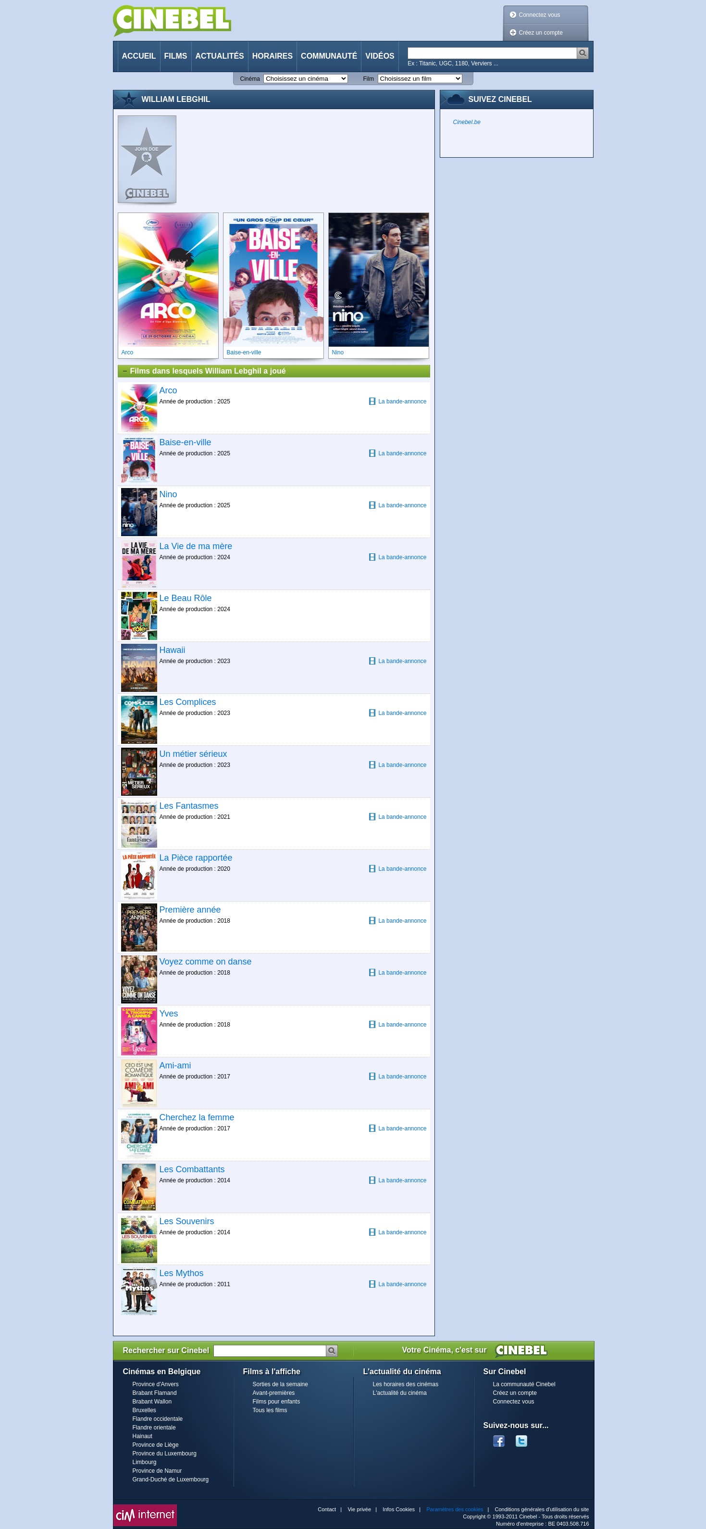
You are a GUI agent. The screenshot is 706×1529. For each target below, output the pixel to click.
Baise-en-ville (185, 442)
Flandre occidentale (158, 1419)
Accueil (139, 56)
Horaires (272, 56)
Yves (169, 1013)
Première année (190, 910)
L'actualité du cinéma (400, 1393)
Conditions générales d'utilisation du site (542, 1509)
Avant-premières (274, 1393)
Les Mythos (182, 1273)
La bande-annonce (397, 401)
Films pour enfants (276, 1401)
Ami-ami (175, 1065)
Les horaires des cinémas (406, 1384)
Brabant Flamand (155, 1393)
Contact (327, 1509)
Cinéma (250, 78)
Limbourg (145, 1462)
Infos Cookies (399, 1509)
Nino (168, 494)
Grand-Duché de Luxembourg (171, 1479)
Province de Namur (157, 1470)
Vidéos (379, 56)
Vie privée (359, 1509)
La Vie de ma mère (196, 546)
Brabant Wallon (152, 1401)
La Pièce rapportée (196, 858)
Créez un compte (541, 32)
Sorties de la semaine (280, 1384)
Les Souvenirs (187, 1221)
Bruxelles (144, 1410)
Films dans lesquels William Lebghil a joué (204, 371)
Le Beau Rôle (186, 598)
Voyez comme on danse (206, 961)
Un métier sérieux (193, 754)
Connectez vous (539, 15)
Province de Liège (156, 1444)
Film (368, 78)
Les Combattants (192, 1169)
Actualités (220, 56)
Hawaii (173, 650)
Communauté (329, 56)
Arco (168, 390)
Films (175, 56)
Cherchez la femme (197, 1117)
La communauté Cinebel (524, 1384)
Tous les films (270, 1410)
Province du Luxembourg (165, 1453)
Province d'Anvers (156, 1384)
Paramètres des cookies (454, 1509)
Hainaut (142, 1436)
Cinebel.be (467, 122)
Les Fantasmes (189, 806)
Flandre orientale (154, 1427)
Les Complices (188, 702)
